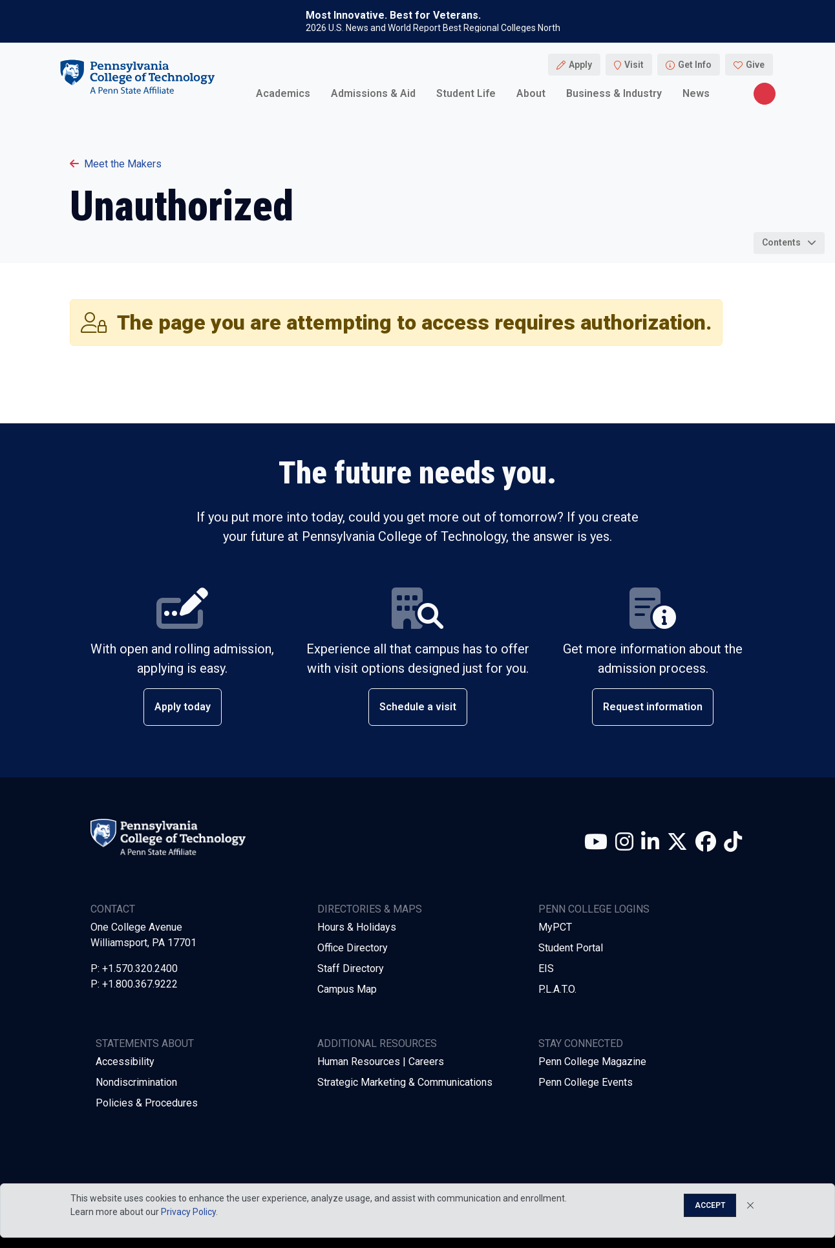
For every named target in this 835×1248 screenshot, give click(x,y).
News (696, 93)
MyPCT (555, 927)
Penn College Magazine (592, 1061)
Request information (653, 707)
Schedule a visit (417, 707)
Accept (710, 1205)
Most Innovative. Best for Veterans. (393, 15)
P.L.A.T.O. (557, 989)
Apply (580, 64)
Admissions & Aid (373, 93)
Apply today (182, 707)
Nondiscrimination (136, 1082)
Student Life (466, 93)
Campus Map (347, 989)
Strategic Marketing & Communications (404, 1082)
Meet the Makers (116, 164)
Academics (283, 93)
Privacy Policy (188, 1212)
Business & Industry (614, 93)
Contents (781, 242)
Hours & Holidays (356, 927)
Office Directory (352, 948)
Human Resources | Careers (380, 1061)
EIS (546, 968)
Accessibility (125, 1061)
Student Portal (570, 948)
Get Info (695, 64)
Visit (634, 64)
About (530, 93)
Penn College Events (585, 1082)
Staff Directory (350, 968)
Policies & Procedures (147, 1103)
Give (755, 64)
